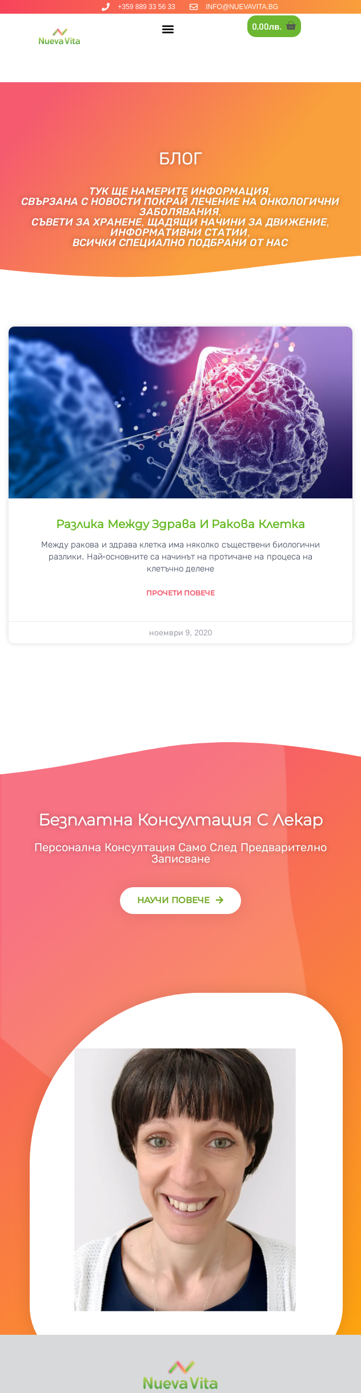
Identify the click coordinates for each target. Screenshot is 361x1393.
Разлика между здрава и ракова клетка (180, 524)
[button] (167, 28)
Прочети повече (180, 593)
